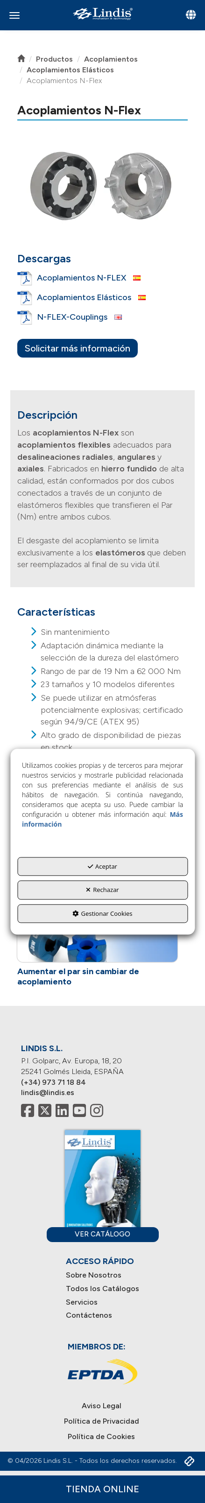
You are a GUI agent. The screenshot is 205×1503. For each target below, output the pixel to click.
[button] (102, 14)
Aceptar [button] (102, 866)
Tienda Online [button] (102, 1489)
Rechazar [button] (102, 889)
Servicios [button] (82, 1302)
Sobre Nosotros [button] (93, 1275)
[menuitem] (102, 1275)
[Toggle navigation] (190, 16)
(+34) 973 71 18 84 (53, 1082)
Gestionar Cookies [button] (102, 913)
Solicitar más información (77, 348)
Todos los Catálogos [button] (102, 1288)
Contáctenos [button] (89, 1315)
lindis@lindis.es (47, 1092)
